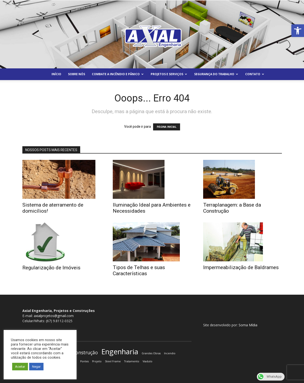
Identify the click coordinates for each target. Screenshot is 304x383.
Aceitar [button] (20, 366)
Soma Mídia (248, 325)
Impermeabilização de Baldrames (241, 267)
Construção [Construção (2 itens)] (85, 352)
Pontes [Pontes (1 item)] (84, 361)
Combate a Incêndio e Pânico (118, 74)
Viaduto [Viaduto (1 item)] (147, 361)
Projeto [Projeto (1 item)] (97, 361)
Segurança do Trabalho (216, 74)
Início (56, 74)
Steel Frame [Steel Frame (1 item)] (113, 361)
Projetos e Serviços (169, 74)
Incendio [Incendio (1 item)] (169, 353)
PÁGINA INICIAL (166, 126)
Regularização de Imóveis (51, 268)
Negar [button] (36, 366)
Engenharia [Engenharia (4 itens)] (119, 351)
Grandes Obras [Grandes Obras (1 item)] (151, 353)
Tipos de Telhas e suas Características (139, 270)
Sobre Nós (76, 74)
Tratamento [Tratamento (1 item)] (131, 361)
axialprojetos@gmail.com (54, 315)
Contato (254, 74)
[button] (297, 30)
